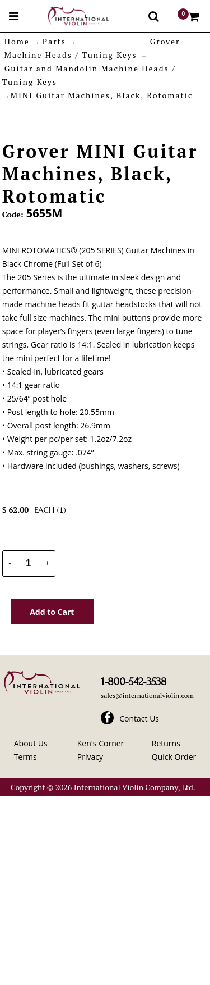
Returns (166, 743)
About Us (31, 743)
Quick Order (174, 756)
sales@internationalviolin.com (147, 695)
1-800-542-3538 (133, 682)
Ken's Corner (100, 743)
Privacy (90, 756)
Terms (25, 756)
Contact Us (139, 718)
